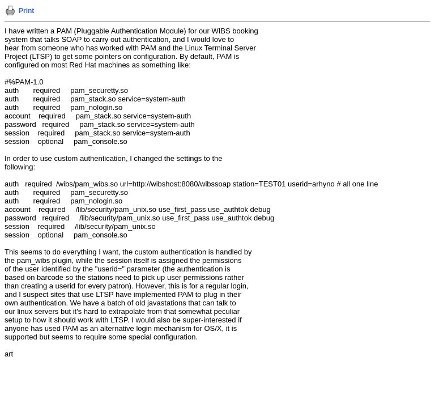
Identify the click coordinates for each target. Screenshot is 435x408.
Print (26, 11)
